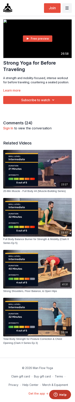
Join (52, 8)
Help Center (30, 385)
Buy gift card (42, 376)
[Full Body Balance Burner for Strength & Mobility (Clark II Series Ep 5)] (37, 241)
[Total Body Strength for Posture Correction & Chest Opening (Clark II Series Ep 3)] (37, 341)
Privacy (13, 385)
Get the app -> (38, 393)
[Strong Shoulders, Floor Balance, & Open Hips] (37, 291)
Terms (59, 376)
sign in (8, 128)
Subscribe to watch (38, 100)
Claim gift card (20, 376)
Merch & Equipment (55, 385)
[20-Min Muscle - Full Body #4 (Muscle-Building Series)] (37, 191)
